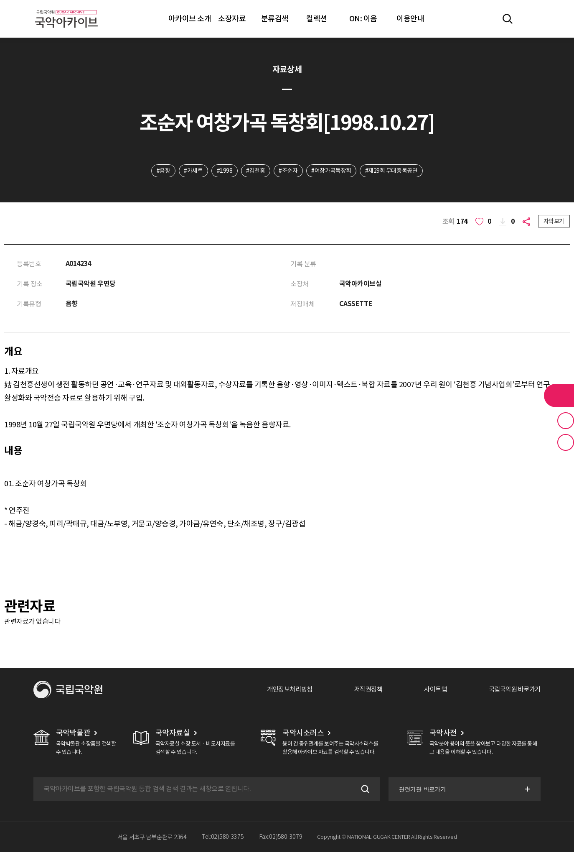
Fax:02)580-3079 (280, 838)
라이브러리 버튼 (559, 395)
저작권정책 (361, 690)
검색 (363, 790)
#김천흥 (255, 171)
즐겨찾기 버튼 (565, 420)
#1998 (224, 171)
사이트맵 (431, 690)
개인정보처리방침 (280, 690)
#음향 (162, 171)
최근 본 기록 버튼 (565, 442)
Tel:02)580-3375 (223, 838)
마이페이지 (532, 19)
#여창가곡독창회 (332, 171)
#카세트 (192, 171)
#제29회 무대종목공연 (392, 171)
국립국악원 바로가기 (513, 690)
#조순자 (288, 171)
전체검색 (507, 19)
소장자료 (232, 18)
